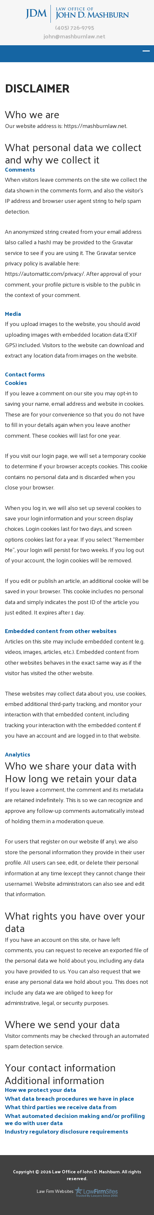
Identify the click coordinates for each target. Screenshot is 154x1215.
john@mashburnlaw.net (74, 36)
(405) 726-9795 (74, 27)
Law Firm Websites (55, 1191)
